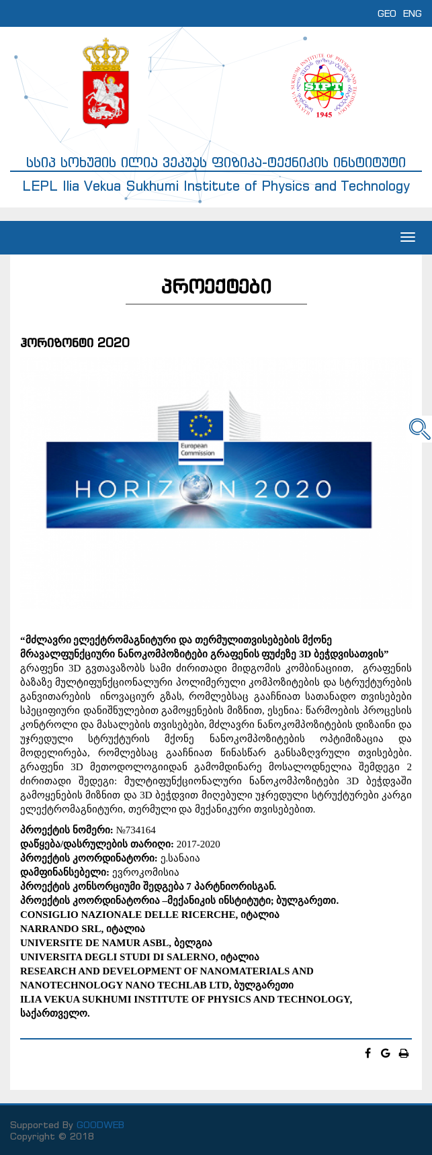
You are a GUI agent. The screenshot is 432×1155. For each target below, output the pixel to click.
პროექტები (216, 286)
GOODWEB (100, 1124)
